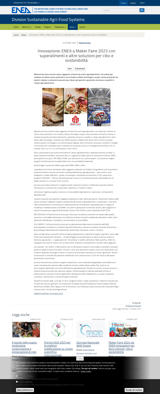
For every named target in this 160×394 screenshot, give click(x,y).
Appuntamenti (88, 349)
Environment (80, 68)
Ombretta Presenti (133, 305)
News (73, 27)
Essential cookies (25, 376)
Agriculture (88, 353)
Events (82, 27)
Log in (142, 2)
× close (80, 358)
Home (16, 27)
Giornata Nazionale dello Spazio (87, 344)
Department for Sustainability (27, 2)
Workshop (22, 356)
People (38, 27)
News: (111, 356)
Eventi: (15, 356)
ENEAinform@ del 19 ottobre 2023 (48, 293)
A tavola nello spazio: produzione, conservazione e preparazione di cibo (24, 347)
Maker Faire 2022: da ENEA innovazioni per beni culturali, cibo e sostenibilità (122, 347)
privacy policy (86, 371)
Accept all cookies (134, 390)
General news (85, 42)
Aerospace (80, 353)
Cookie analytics (25, 381)
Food (70, 68)
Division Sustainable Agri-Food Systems (48, 19)
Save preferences (25, 390)
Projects (47, 27)
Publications (60, 27)
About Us (26, 27)
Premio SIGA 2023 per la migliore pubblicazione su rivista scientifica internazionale (58, 348)
